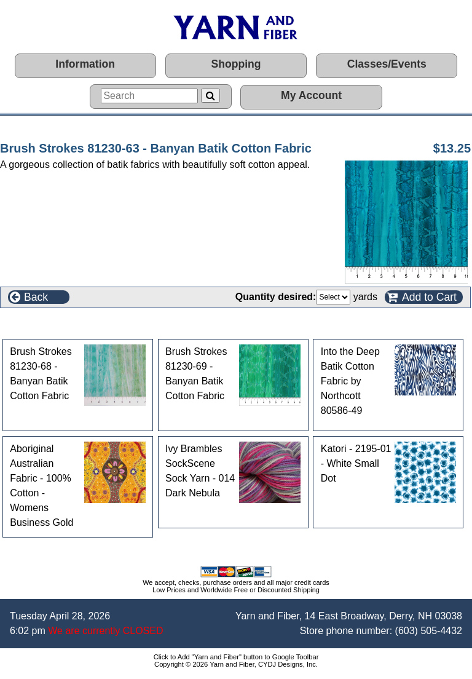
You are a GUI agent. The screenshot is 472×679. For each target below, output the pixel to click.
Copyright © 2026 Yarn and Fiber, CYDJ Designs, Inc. (236, 664)
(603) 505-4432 (428, 630)
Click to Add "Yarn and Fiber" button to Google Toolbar (236, 657)
